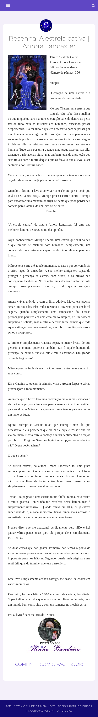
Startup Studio (60, 710)
